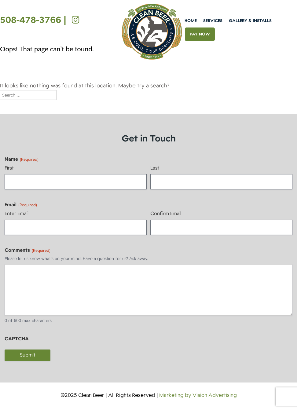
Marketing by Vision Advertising (198, 395)
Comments (27, 250)
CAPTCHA (17, 339)
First (9, 168)
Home (191, 20)
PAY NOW (200, 34)
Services (212, 20)
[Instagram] (74, 20)
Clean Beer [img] (152, 32)
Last (154, 168)
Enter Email (16, 213)
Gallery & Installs (250, 20)
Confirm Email (165, 213)
